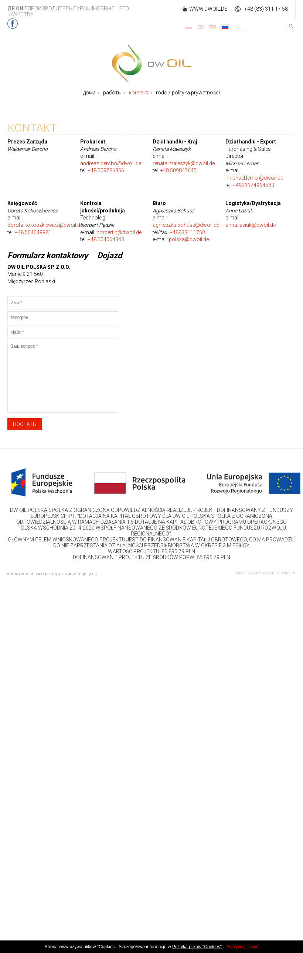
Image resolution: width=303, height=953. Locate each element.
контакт (139, 93)
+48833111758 (187, 232)
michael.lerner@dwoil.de (255, 178)
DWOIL (151, 63)
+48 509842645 (178, 170)
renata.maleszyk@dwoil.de (184, 163)
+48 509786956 (106, 170)
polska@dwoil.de (189, 239)
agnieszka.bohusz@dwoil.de (186, 225)
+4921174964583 (253, 185)
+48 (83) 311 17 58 (266, 9)
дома (89, 93)
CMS (257, 573)
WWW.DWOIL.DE (208, 9)
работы (112, 93)
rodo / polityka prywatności (188, 93)
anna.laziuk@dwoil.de (250, 225)
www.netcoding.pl (279, 573)
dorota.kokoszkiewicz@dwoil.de (45, 225)
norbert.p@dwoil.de (119, 232)
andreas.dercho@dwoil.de (110, 163)
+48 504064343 (106, 239)
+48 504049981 (33, 232)
